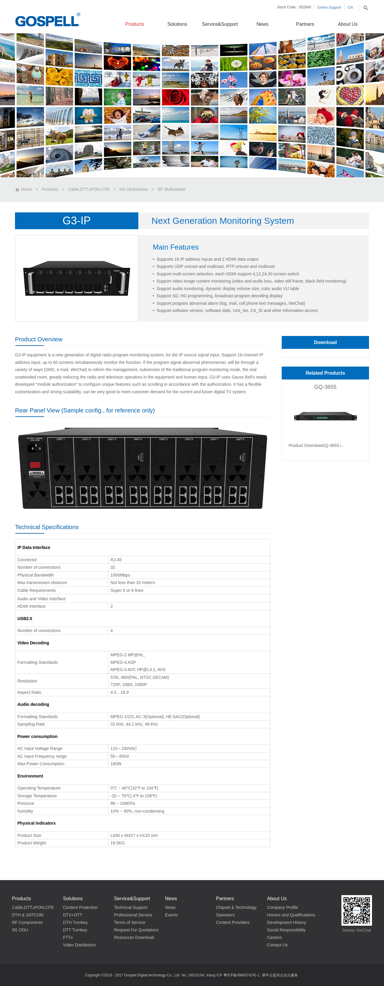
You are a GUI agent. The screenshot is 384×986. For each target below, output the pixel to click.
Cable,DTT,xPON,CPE (89, 189)
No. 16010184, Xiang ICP (202, 975)
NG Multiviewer (134, 189)
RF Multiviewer (171, 189)
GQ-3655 (325, 387)
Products (50, 189)
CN (350, 7)
